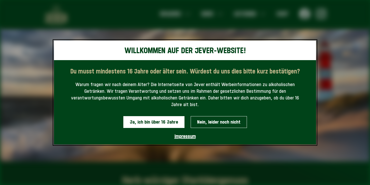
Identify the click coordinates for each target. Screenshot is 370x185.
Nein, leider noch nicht (218, 122)
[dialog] (185, 93)
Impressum (185, 136)
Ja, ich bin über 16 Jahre (154, 122)
